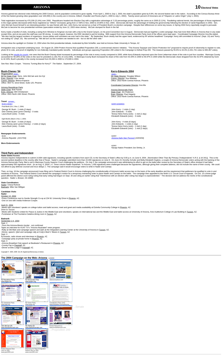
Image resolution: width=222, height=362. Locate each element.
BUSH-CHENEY (7, 104)
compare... (11, 101)
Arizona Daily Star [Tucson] (123, 138)
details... (16, 74)
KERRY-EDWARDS (118, 104)
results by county (21, 54)
